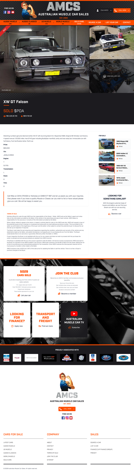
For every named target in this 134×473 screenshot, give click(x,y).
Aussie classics (29, 23)
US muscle (46, 23)
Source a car (95, 22)
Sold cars (79, 23)
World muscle (63, 23)
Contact (127, 22)
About (49, 442)
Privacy (50, 449)
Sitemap (50, 460)
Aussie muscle (10, 23)
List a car (94, 446)
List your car (112, 22)
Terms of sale (52, 453)
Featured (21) (6, 90)
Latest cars (8, 442)
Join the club (52, 456)
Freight (93, 453)
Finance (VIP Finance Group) (101, 449)
